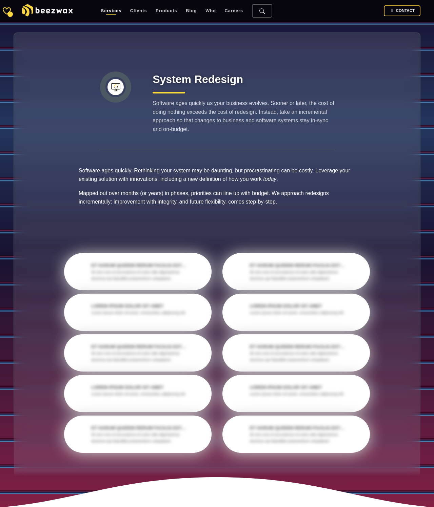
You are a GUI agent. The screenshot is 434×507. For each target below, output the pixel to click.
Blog (191, 11)
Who (210, 11)
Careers (234, 11)
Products (166, 11)
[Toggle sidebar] (7, 11)
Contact (402, 10)
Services (111, 11)
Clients (138, 11)
